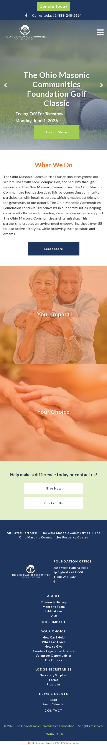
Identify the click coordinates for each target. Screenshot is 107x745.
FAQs (54, 615)
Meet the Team (54, 606)
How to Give (53, 646)
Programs (53, 684)
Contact (53, 710)
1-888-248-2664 (68, 15)
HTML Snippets (37, 743)
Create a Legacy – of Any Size (53, 651)
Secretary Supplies (53, 675)
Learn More (56, 132)
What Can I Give (53, 642)
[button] (5, 85)
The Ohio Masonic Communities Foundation (25, 32)
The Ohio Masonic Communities (65, 533)
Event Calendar (54, 704)
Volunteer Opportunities (54, 655)
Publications (53, 611)
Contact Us (53, 503)
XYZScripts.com (70, 743)
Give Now (53, 488)
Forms (53, 680)
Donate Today (53, 6)
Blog (53, 699)
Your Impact (53, 622)
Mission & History (54, 602)
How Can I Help (53, 637)
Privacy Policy (53, 733)
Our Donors (53, 660)
